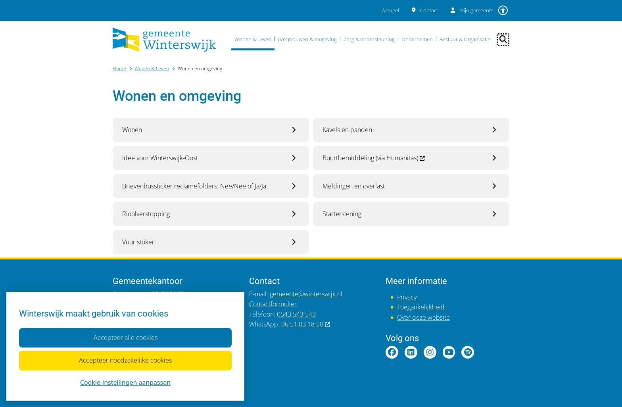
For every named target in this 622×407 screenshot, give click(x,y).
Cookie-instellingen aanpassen (125, 382)
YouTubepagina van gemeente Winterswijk (449, 352)
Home (119, 68)
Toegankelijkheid (421, 307)
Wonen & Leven (151, 68)
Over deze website (423, 317)
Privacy (407, 297)
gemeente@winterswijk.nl (306, 294)
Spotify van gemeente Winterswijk (467, 352)
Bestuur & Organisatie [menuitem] (465, 39)
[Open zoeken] (503, 39)
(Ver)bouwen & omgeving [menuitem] (307, 39)
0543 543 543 (296, 314)
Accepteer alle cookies (125, 337)
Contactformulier (273, 303)
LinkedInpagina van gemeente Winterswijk (411, 352)
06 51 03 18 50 (306, 324)
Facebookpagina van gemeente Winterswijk (392, 352)
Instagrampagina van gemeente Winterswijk (430, 352)
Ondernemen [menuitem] (417, 39)
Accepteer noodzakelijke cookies (125, 360)
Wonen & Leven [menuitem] (252, 39)
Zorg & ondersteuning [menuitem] (369, 39)
